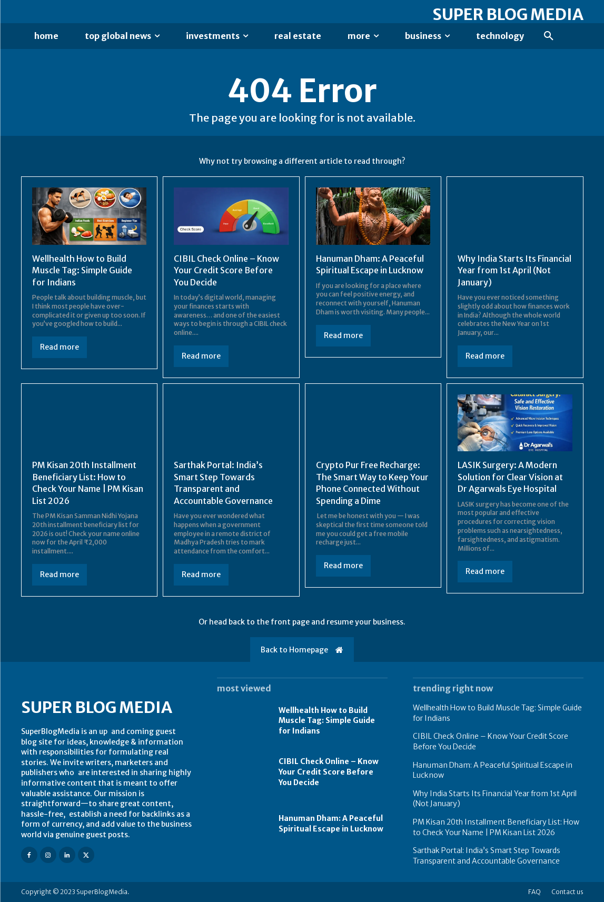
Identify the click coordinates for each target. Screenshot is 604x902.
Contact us (567, 892)
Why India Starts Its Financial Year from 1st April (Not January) (514, 270)
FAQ (534, 892)
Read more (59, 347)
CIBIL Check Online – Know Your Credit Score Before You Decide (226, 270)
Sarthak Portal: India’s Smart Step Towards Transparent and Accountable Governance (223, 482)
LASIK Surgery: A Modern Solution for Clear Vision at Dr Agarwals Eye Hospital (510, 477)
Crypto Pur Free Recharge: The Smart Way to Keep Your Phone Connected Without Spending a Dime (372, 482)
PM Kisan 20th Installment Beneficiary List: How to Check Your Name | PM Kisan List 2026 (87, 482)
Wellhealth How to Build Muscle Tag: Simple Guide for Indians (82, 270)
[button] (548, 36)
